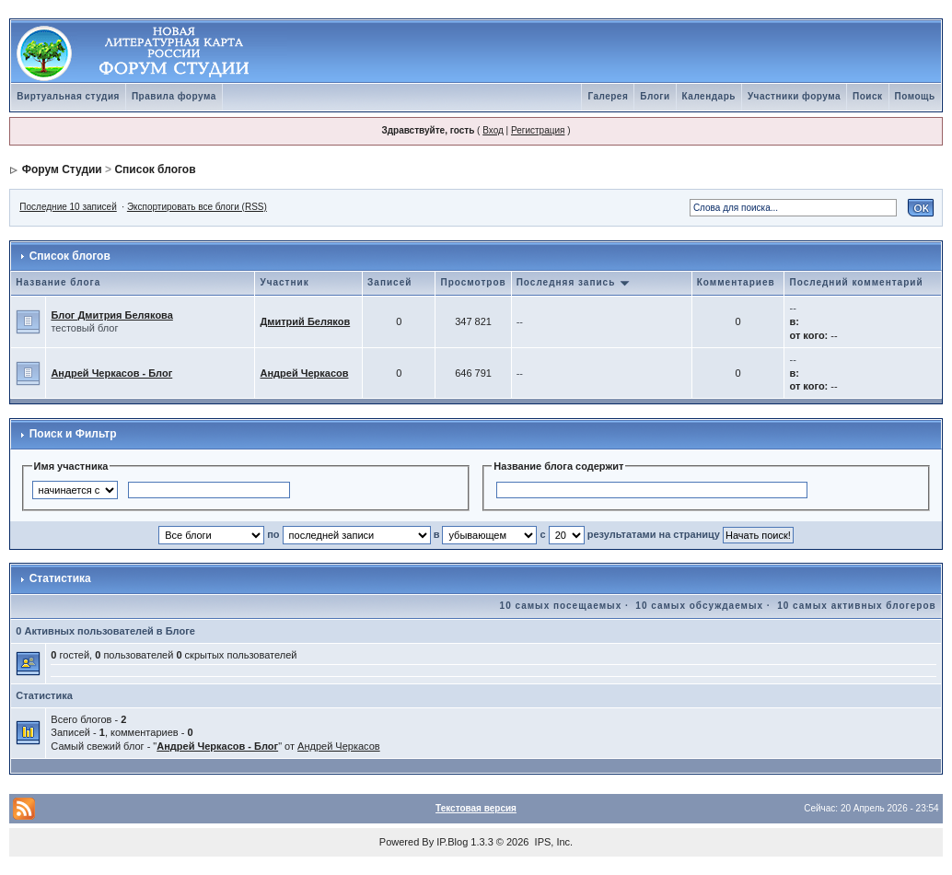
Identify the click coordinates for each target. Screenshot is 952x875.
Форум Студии (62, 169)
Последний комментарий (856, 282)
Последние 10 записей (67, 207)
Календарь (709, 96)
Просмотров (472, 282)
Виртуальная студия (68, 96)
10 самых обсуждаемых (699, 606)
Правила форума (174, 96)
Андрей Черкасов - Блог (111, 373)
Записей (389, 282)
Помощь (915, 96)
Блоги (654, 96)
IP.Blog (452, 841)
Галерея (607, 96)
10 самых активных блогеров (856, 606)
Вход (493, 130)
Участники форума (794, 96)
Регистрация (537, 130)
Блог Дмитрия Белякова (111, 315)
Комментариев (736, 282)
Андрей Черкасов (304, 373)
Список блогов (154, 169)
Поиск (868, 96)
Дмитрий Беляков (305, 321)
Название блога (58, 282)
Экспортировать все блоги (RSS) (197, 207)
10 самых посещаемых (561, 606)
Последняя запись (574, 282)
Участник (284, 282)
